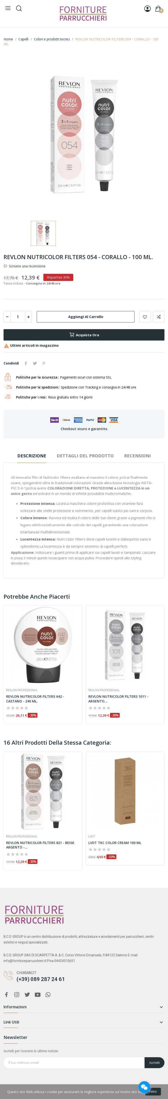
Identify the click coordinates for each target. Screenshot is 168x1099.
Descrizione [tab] (31, 456)
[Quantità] (18, 316)
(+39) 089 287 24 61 (41, 979)
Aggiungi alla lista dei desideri (145, 316)
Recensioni (137, 456)
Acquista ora (84, 335)
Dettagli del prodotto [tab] (85, 456)
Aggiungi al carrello (85, 316)
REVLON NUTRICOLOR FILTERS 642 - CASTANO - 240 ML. (35, 698)
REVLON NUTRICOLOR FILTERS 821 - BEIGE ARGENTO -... (40, 845)
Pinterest (43, 363)
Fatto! (153, 1092)
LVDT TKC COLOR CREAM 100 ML (114, 842)
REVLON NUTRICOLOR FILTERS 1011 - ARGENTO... (118, 698)
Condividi (25, 363)
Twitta (34, 363)
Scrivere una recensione (26, 266)
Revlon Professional (21, 690)
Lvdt (91, 836)
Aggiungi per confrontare (158, 316)
